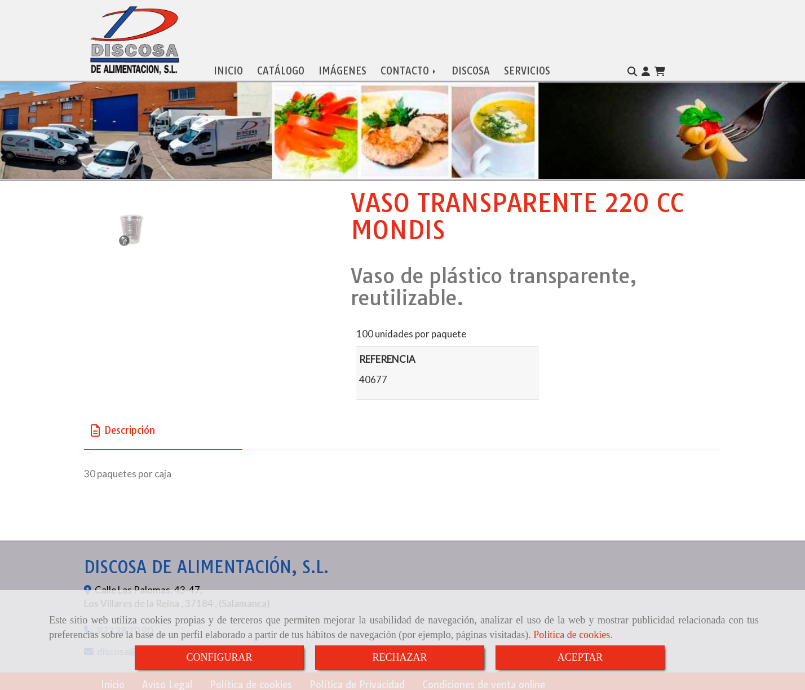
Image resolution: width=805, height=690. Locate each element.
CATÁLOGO (280, 68)
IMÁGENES (342, 68)
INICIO (228, 68)
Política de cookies (571, 634)
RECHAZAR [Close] (399, 657)
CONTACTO (409, 68)
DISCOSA (471, 68)
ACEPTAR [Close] (580, 657)
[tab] (163, 427)
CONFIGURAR (219, 657)
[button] (645, 69)
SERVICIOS (527, 68)
